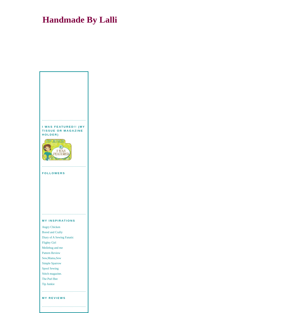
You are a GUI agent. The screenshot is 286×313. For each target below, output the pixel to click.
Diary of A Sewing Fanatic (58, 237)
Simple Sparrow (51, 263)
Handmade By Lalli (80, 19)
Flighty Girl (49, 242)
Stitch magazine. (52, 273)
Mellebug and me (52, 247)
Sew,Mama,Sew (51, 258)
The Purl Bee (50, 278)
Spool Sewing (50, 268)
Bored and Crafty (52, 232)
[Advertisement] (63, 93)
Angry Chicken (51, 227)
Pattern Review (51, 253)
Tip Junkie (48, 284)
